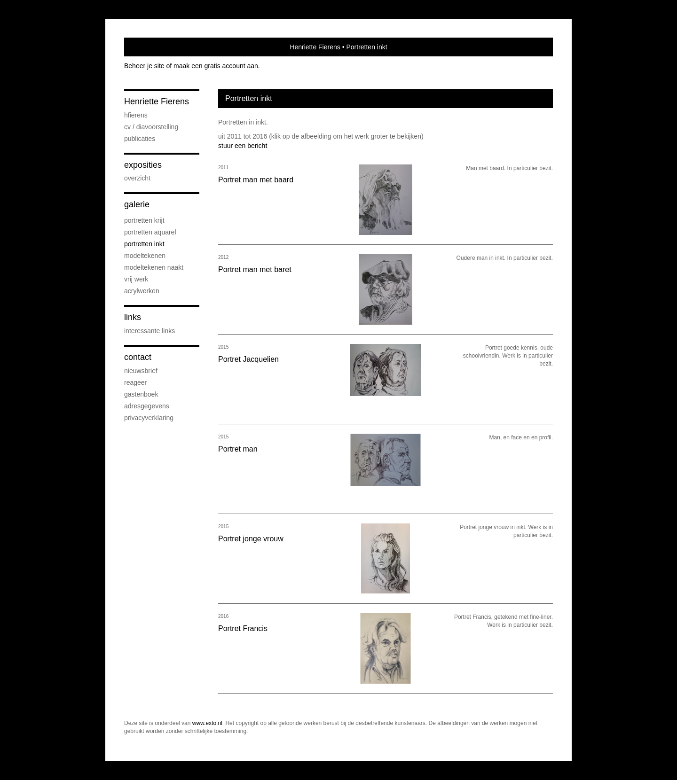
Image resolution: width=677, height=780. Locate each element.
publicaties (139, 138)
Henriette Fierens (315, 47)
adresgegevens (146, 406)
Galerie (137, 204)
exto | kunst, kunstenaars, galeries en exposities (150, 47)
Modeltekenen (144, 255)
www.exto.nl (207, 723)
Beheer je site (144, 66)
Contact (137, 357)
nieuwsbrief (140, 370)
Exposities (143, 165)
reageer (135, 382)
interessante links (149, 331)
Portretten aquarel (150, 232)
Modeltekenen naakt (153, 267)
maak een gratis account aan (215, 66)
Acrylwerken (141, 291)
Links (132, 317)
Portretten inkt (144, 244)
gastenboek (141, 394)
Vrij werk (136, 279)
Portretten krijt (144, 220)
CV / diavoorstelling (151, 127)
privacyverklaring (148, 417)
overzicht (137, 178)
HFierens (136, 115)
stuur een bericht (242, 145)
